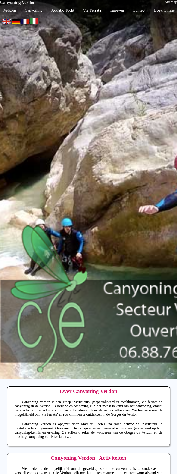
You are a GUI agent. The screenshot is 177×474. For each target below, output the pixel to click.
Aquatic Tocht (62, 10)
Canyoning (33, 10)
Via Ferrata (92, 10)
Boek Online (164, 10)
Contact (139, 10)
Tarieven (117, 10)
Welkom (9, 10)
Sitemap (171, 2)
